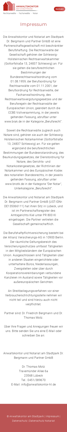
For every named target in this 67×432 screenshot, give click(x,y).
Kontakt (60, 9)
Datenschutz (19, 420)
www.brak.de (13, 121)
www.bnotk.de (14, 184)
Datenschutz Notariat (42, 420)
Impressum (52, 416)
